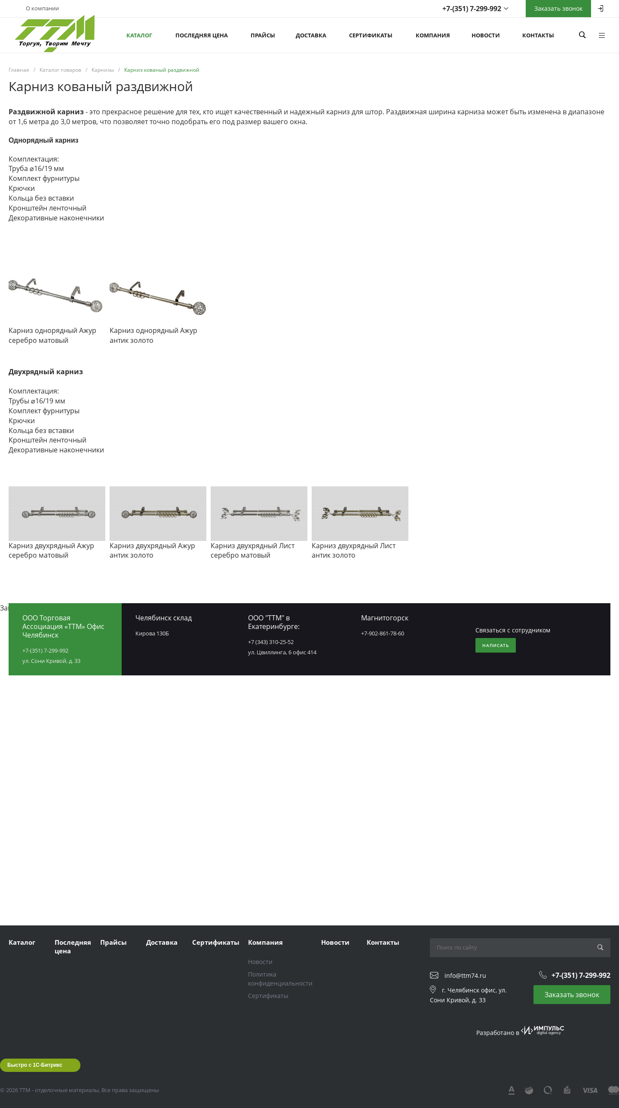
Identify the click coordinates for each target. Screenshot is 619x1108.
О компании (42, 8)
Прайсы (113, 942)
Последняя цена (73, 946)
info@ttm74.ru (465, 975)
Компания (265, 942)
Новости (260, 962)
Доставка (162, 942)
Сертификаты (215, 942)
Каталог (22, 942)
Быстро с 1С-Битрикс (34, 1065)
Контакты (383, 942)
